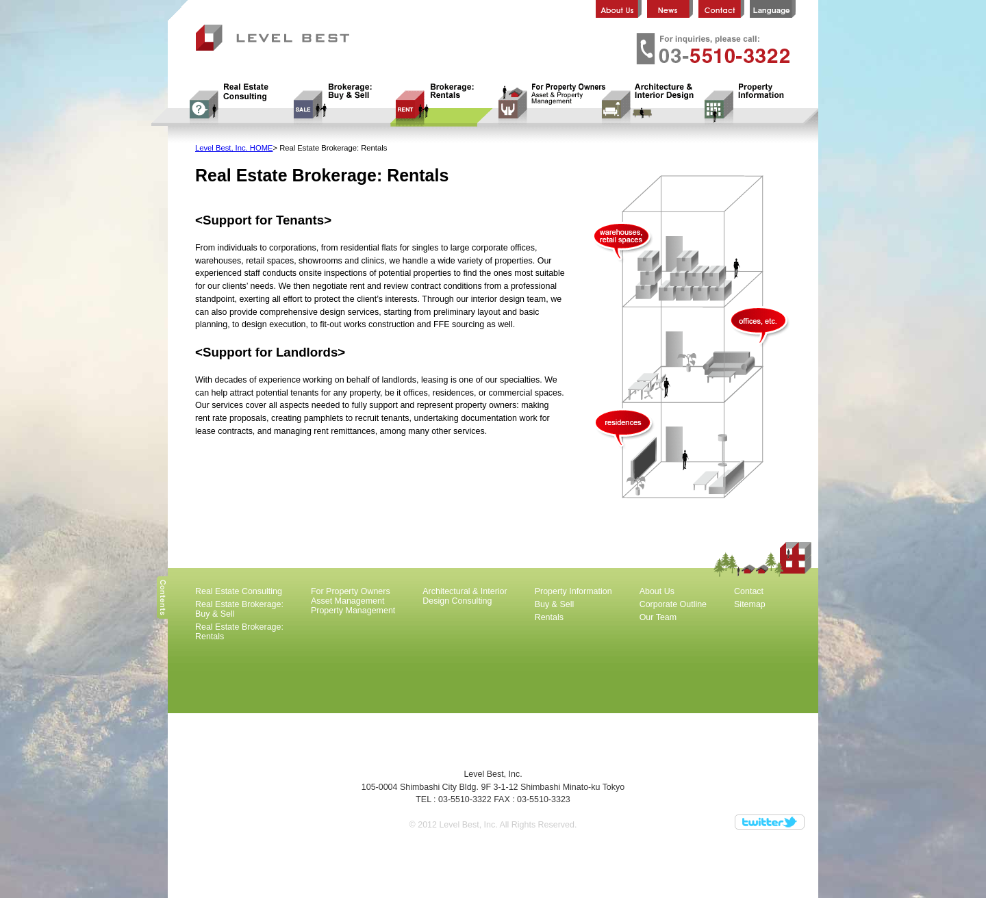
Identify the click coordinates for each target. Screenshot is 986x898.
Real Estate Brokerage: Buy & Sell (339, 104)
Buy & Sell (554, 604)
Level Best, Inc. (278, 39)
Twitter (770, 822)
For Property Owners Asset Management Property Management (544, 104)
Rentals (549, 617)
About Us (657, 591)
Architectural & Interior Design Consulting (647, 104)
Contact (748, 591)
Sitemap (750, 604)
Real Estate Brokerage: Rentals (441, 104)
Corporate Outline (673, 604)
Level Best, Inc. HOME (234, 148)
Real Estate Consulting (236, 104)
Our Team (658, 617)
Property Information (749, 104)
